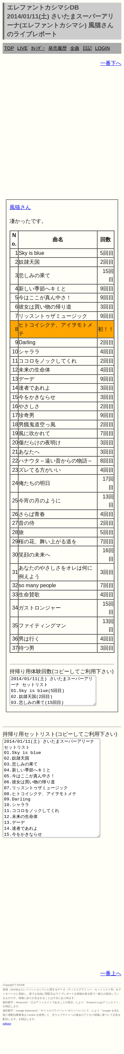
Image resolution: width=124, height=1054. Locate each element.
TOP (9, 48)
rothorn (7, 1049)
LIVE (22, 48)
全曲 (74, 48)
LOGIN (102, 48)
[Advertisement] (62, 134)
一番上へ (110, 999)
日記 (87, 48)
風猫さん (20, 207)
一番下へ (110, 63)
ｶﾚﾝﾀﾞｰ (38, 48)
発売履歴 (57, 48)
